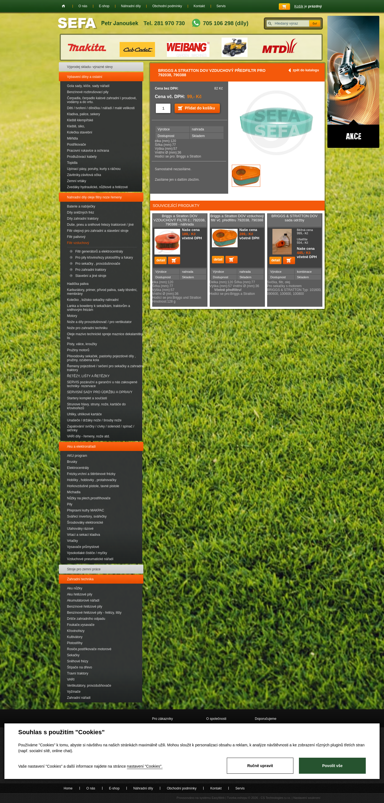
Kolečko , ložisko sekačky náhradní (93, 300)
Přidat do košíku (200, 108)
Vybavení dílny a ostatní (84, 77)
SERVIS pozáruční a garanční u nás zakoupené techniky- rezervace (102, 384)
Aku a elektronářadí (81, 446)
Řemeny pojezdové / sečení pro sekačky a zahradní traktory (105, 368)
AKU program (77, 456)
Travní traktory (77, 673)
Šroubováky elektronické (85, 522)
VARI (71, 679)
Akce (353, 82)
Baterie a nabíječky (81, 206)
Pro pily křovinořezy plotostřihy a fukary (104, 257)
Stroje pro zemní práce (84, 569)
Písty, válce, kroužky (82, 344)
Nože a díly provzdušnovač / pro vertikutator (99, 322)
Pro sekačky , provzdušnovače (97, 264)
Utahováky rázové (80, 529)
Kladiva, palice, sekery (83, 114)
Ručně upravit (260, 765)
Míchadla (74, 492)
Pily (69, 504)
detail (160, 260)
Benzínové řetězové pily (84, 606)
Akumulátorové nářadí (83, 600)
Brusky (72, 462)
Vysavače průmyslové (83, 547)
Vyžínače (74, 692)
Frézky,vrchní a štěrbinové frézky (91, 474)
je (308, 6)
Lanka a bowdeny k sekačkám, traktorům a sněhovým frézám (98, 308)
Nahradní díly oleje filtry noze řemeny (94, 197)
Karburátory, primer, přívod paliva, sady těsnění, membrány (102, 292)
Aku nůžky (74, 588)
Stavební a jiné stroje (90, 276)
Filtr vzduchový (78, 243)
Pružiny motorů (78, 350)
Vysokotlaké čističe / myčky (87, 553)
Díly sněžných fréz (80, 212)
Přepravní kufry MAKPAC (85, 510)
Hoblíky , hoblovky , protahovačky (92, 480)
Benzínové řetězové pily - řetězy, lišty (94, 613)
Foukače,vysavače (80, 625)
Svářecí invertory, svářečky (87, 516)
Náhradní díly (131, 6)
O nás (82, 6)
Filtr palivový (76, 237)
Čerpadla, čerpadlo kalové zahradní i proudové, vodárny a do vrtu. (102, 100)
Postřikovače (76, 144)
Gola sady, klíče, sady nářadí (88, 86)
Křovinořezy (76, 631)
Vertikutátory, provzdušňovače (89, 685)
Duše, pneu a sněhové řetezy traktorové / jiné (100, 225)
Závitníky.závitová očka (84, 175)
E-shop (104, 6)
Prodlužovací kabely (82, 157)
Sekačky (73, 655)
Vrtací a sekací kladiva (83, 535)
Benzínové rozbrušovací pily (88, 92)
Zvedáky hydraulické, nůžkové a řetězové (97, 187)
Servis (221, 6)
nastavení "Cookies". (144, 766)
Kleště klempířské (80, 120)
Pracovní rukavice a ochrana (88, 151)
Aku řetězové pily (79, 594)
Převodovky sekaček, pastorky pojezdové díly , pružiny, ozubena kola (101, 358)
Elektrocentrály (78, 468)
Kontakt (199, 6)
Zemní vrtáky (76, 181)
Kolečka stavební (79, 132)
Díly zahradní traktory (83, 219)
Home (63, 6)
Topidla (72, 163)
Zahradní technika (80, 579)
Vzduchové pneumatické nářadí (90, 559)
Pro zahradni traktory (90, 270)
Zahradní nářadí (79, 698)
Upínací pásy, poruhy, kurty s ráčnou (94, 169)
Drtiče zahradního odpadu (86, 619)
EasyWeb (218, 797)
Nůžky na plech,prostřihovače (89, 498)
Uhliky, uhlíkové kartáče (84, 414)
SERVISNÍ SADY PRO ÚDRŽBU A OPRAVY (100, 392)
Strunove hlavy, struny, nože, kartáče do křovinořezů (96, 406)
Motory (72, 316)
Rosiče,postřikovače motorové (89, 649)
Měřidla (72, 138)
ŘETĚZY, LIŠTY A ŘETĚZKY (88, 376)
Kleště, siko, (76, 126)
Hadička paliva (78, 284)
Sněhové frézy (77, 661)
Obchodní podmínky (167, 6)
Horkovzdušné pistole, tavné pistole (93, 486)
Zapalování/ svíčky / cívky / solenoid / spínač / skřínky (100, 428)
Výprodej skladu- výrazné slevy (90, 67)
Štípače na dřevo (79, 667)
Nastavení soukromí (306, 797)
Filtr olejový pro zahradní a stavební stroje (98, 231)
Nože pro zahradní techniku (87, 328)
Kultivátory (75, 637)
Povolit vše (332, 765)
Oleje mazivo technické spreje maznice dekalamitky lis (105, 336)
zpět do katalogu (306, 70)
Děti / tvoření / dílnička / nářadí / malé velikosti (101, 108)
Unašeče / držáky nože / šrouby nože (94, 420)
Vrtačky (72, 541)
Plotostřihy (75, 643)
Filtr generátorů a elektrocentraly (99, 251)
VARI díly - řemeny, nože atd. (88, 436)
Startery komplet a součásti (87, 398)
